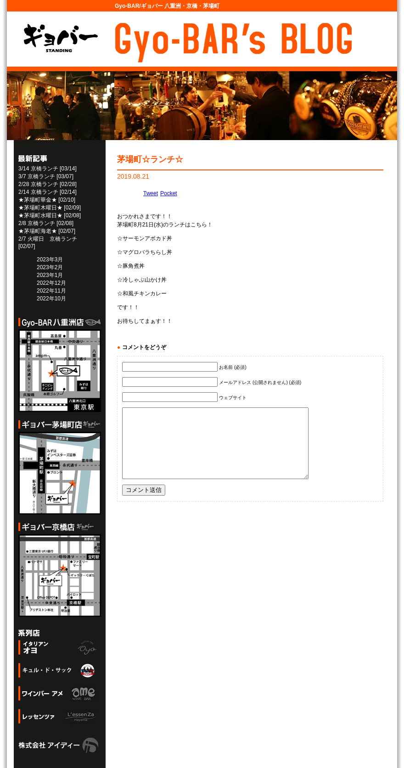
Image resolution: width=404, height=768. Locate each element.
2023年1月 (50, 275)
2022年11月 (51, 291)
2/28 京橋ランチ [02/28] (47, 184)
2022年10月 (51, 298)
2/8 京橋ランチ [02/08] (45, 223)
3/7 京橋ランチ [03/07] (45, 176)
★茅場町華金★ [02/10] (46, 200)
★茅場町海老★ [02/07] (46, 231)
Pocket (168, 193)
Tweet (150, 193)
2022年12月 (51, 283)
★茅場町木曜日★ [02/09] (49, 207)
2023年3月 (50, 259)
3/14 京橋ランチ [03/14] (47, 168)
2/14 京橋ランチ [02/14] (47, 192)
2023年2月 (50, 267)
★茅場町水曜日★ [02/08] (49, 215)
